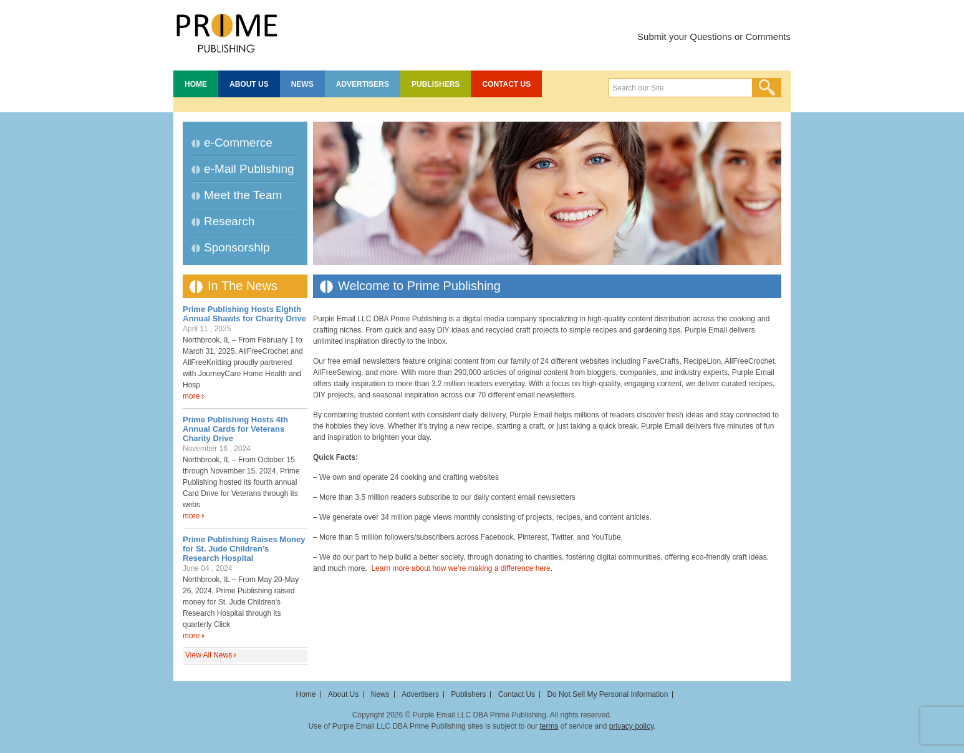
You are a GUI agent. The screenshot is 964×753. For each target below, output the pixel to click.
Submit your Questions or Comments (714, 36)
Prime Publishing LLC (226, 31)
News (302, 84)
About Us (249, 84)
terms (548, 726)
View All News (208, 655)
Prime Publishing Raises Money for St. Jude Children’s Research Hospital (244, 549)
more (191, 396)
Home (196, 84)
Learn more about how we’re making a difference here (460, 568)
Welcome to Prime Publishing (419, 286)
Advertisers (362, 84)
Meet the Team (243, 195)
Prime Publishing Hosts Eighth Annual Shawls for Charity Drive (244, 313)
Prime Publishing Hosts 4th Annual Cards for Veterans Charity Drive (235, 429)
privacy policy (631, 726)
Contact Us (506, 84)
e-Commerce (238, 142)
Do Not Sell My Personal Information (607, 694)
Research (229, 221)
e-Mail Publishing (249, 168)
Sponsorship (237, 247)
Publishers (436, 84)
